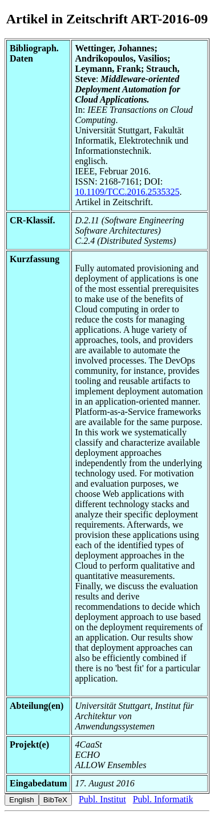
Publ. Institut (102, 799)
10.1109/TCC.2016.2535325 (127, 192)
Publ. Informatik (163, 799)
